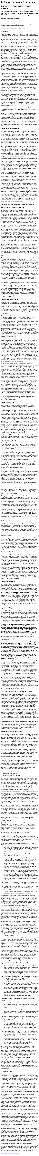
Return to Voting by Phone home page (10, 1154)
